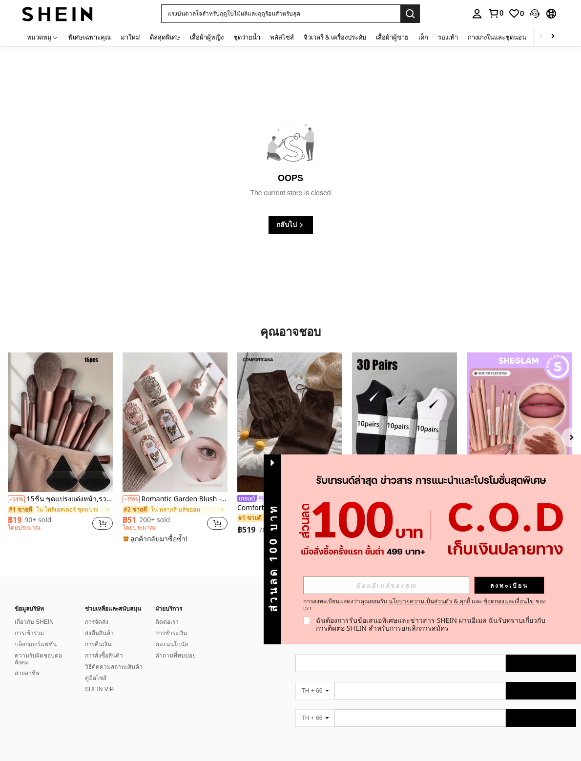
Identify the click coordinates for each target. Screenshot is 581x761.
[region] (31, 523)
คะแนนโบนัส (171, 644)
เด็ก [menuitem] (423, 37)
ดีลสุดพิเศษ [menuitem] (165, 37)
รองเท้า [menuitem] (448, 37)
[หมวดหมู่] (42, 36)
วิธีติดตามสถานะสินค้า (114, 666)
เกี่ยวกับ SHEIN (34, 621)
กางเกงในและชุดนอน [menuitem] (497, 37)
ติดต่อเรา (167, 621)
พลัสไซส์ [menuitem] (282, 37)
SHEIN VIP (99, 689)
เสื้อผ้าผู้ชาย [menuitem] (392, 37)
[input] (386, 585)
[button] (280, 13)
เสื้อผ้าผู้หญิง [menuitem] (207, 37)
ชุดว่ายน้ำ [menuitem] (246, 37)
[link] (516, 14)
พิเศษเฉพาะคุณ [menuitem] (89, 37)
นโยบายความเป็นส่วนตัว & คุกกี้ (429, 601)
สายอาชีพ (27, 673)
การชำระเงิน (171, 633)
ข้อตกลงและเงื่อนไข (508, 601)
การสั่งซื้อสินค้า (104, 655)
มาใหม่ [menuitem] (130, 37)
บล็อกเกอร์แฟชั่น (36, 644)
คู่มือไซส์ (95, 678)
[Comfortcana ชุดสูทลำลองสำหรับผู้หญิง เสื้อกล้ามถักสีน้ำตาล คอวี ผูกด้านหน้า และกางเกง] (289, 422)
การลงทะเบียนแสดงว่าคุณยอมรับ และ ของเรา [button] (424, 605)
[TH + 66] (314, 690)
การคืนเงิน (98, 644)
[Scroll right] (552, 36)
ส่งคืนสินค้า (99, 633)
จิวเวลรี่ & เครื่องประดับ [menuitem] (335, 37)
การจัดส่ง (96, 621)
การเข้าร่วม (29, 633)
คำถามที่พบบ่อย (175, 655)
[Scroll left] (541, 36)
